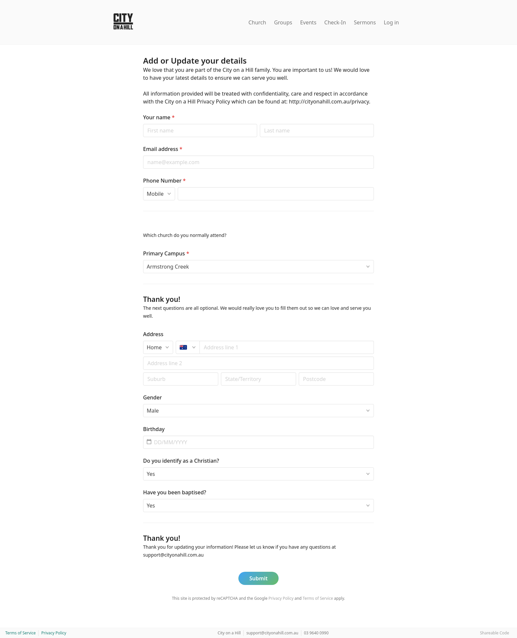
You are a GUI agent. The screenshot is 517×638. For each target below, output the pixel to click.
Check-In (335, 22)
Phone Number (164, 180)
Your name (159, 117)
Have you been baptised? (174, 492)
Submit (258, 578)
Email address (162, 149)
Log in (391, 22)
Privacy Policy (280, 598)
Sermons (365, 22)
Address (153, 334)
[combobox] (287, 347)
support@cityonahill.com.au (272, 633)
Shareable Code (494, 633)
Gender (152, 397)
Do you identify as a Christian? (181, 460)
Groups (283, 22)
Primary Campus (166, 253)
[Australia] (188, 347)
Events (308, 22)
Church (257, 22)
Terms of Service (318, 598)
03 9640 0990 (316, 633)
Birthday (154, 429)
